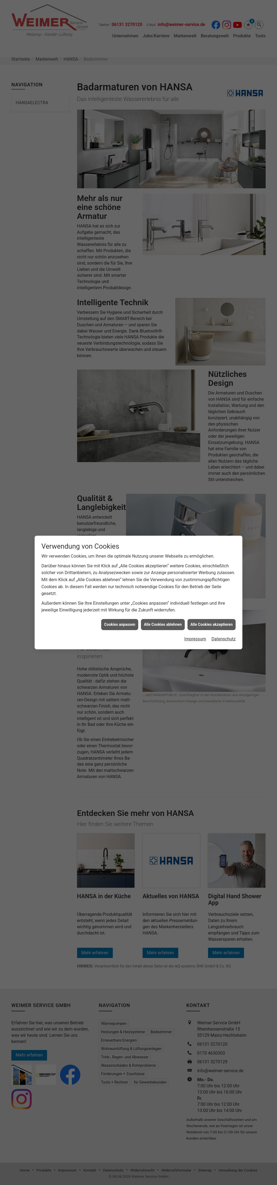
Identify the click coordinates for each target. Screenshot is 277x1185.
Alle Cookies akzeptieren (211, 597)
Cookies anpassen (119, 597)
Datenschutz (224, 611)
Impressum (195, 611)
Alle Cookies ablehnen (163, 597)
